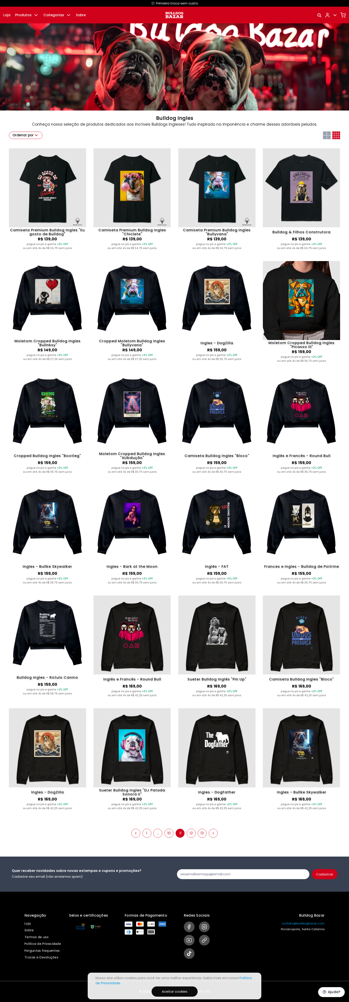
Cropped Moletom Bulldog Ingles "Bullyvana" (132, 343)
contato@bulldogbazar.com (303, 923)
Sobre (81, 15)
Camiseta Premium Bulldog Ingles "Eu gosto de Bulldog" (47, 232)
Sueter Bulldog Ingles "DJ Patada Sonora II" (132, 792)
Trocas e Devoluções (41, 957)
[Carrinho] (343, 15)
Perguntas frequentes (42, 950)
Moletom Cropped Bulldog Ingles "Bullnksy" (47, 343)
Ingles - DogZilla (217, 343)
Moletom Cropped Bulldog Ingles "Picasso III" (301, 345)
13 (202, 833)
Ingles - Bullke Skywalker (47, 566)
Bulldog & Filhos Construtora (301, 232)
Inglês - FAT (217, 566)
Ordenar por (25, 135)
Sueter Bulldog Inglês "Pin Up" (216, 679)
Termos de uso (36, 937)
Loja (6, 15)
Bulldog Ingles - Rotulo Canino (47, 677)
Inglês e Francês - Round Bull (302, 455)
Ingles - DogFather (216, 792)
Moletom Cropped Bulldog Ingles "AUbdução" (132, 456)
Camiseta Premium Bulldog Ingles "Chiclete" (132, 232)
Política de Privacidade (42, 944)
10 (169, 833)
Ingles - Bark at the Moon (132, 566)
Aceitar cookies (174, 991)
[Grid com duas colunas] (327, 135)
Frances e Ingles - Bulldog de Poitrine (301, 566)
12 (191, 833)
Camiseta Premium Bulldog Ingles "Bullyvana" (217, 232)
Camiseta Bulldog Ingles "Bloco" (217, 455)
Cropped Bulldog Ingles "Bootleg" (47, 455)
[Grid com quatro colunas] (336, 135)
